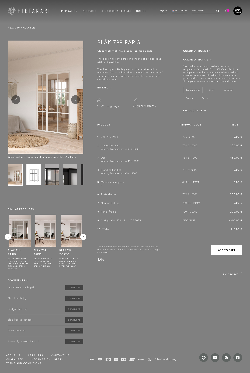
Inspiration (69, 10)
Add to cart (226, 250)
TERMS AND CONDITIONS (23, 363)
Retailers (35, 355)
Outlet (141, 10)
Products (89, 10)
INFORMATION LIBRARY (47, 359)
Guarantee (14, 359)
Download (74, 287)
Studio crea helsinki (116, 10)
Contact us (60, 355)
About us (13, 355)
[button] (18, 280)
